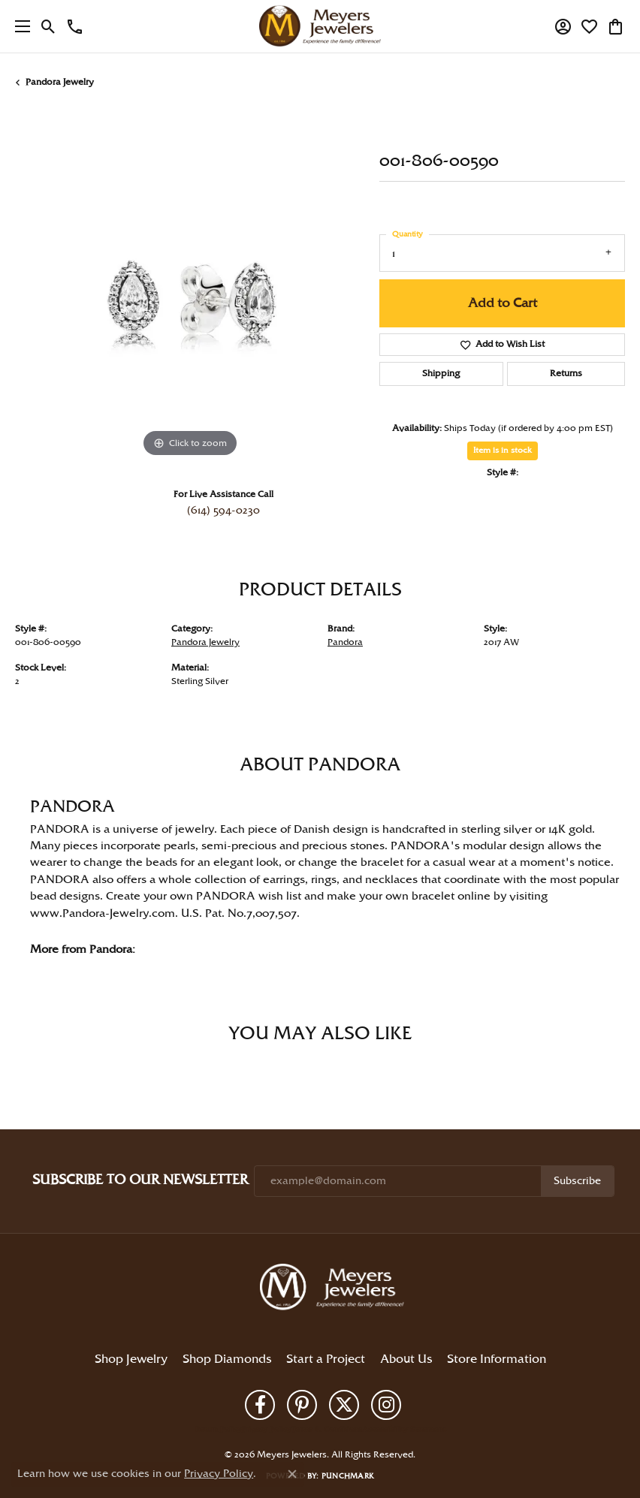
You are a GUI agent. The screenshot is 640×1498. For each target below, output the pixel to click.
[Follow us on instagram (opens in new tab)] (386, 1405)
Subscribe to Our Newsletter (140, 1180)
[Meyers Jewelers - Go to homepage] (335, 1289)
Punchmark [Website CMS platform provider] (348, 1476)
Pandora (345, 642)
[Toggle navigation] (19, 26)
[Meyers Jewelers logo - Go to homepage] (320, 26)
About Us (406, 1359)
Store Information (496, 1359)
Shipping (441, 373)
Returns (566, 373)
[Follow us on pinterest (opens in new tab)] (302, 1405)
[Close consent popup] (292, 1473)
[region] (189, 286)
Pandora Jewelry (60, 82)
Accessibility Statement (403, 1429)
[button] (48, 26)
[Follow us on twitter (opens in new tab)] (344, 1405)
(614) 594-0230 (223, 510)
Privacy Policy (266, 1429)
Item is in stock (502, 450)
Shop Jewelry (131, 1359)
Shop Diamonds (227, 1359)
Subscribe (577, 1181)
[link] (74, 26)
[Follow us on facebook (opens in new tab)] (260, 1405)
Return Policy (218, 1429)
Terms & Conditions (326, 1429)
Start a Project (325, 1359)
